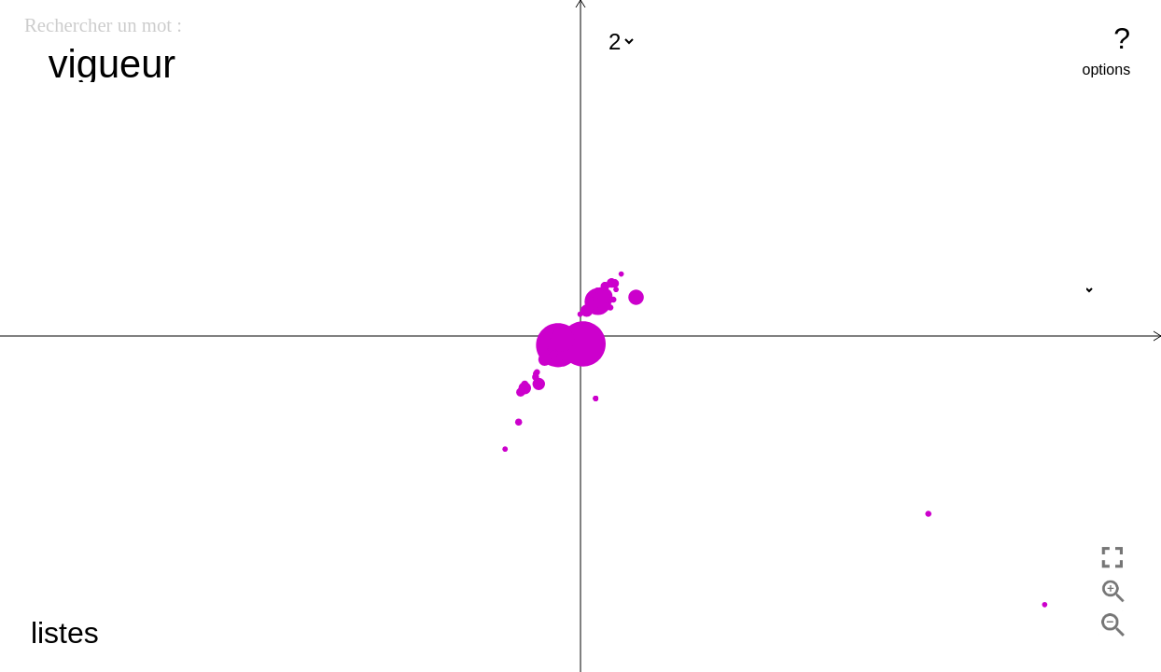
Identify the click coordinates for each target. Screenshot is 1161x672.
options (1107, 69)
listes (65, 633)
